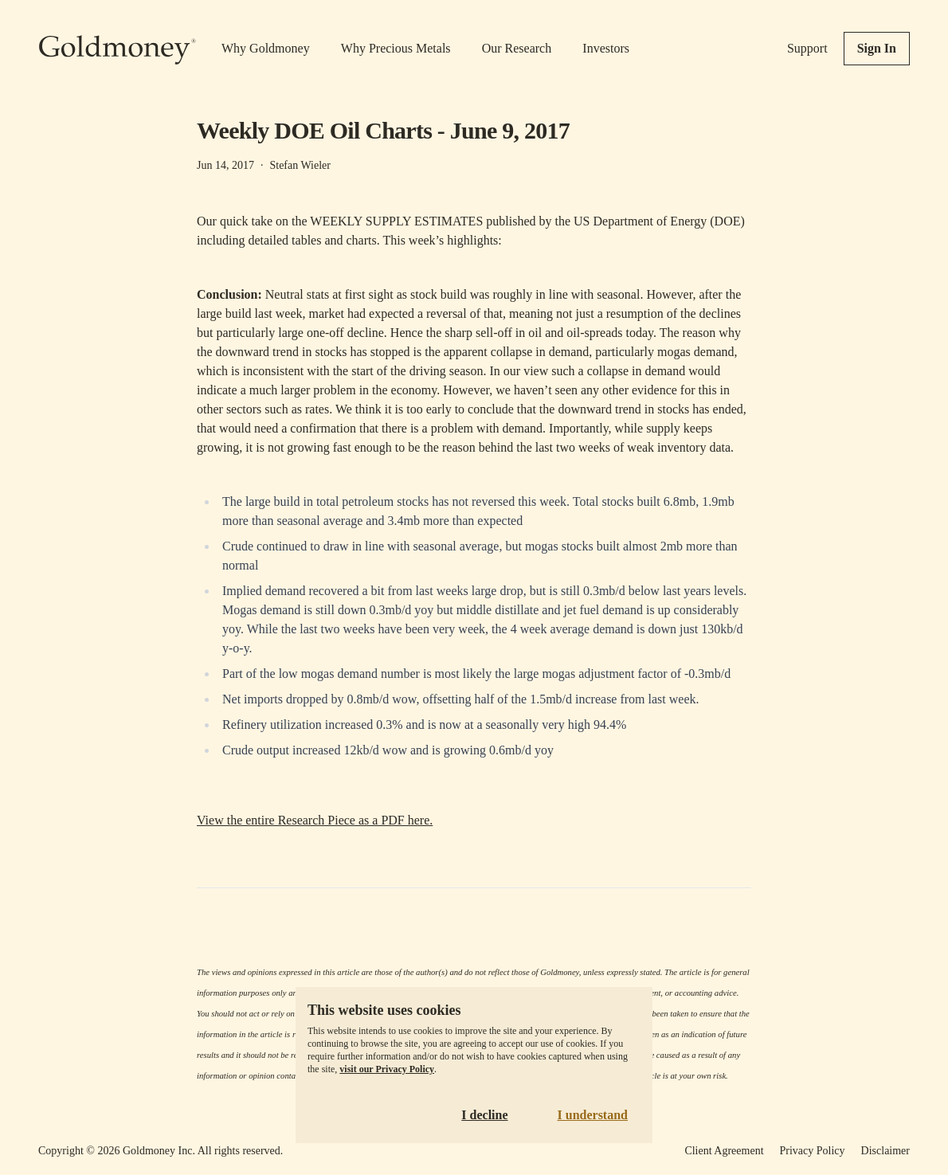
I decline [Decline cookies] (484, 1115)
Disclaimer (885, 1151)
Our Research (517, 48)
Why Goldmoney (265, 48)
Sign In (876, 48)
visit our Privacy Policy (386, 1069)
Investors (605, 48)
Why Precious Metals (396, 48)
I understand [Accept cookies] (593, 1115)
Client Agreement (723, 1151)
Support (807, 48)
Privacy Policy (812, 1151)
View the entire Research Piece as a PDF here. (315, 820)
